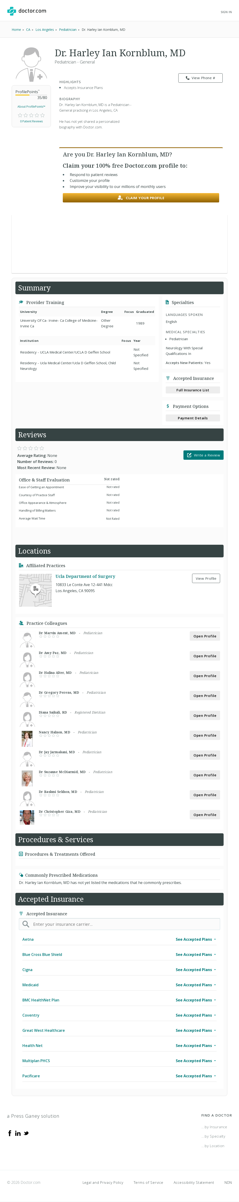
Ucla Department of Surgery (85, 576)
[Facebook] (10, 1133)
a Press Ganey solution (33, 1116)
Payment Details (193, 418)
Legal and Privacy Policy (103, 1182)
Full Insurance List (192, 390)
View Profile (206, 578)
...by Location (213, 1145)
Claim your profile (141, 198)
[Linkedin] (18, 1133)
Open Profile (204, 636)
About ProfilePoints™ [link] (31, 107)
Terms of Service (148, 1182)
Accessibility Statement (194, 1182)
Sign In (226, 12)
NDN (228, 1182)
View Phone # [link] (200, 78)
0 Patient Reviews (31, 121)
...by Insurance (214, 1126)
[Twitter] (26, 1133)
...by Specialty (213, 1136)
